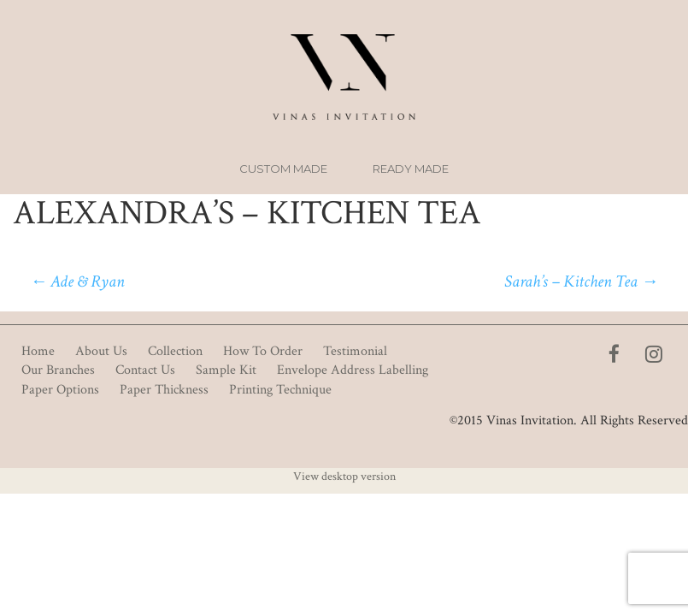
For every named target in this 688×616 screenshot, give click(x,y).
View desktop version (344, 476)
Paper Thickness (164, 390)
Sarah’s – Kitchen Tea (581, 281)
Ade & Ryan (77, 281)
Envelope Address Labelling (352, 370)
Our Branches (58, 370)
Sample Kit (226, 370)
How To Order (263, 351)
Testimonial (355, 351)
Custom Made (283, 168)
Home (38, 351)
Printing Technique (280, 390)
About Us (101, 351)
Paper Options (60, 390)
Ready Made (411, 168)
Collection (175, 351)
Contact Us (145, 370)
